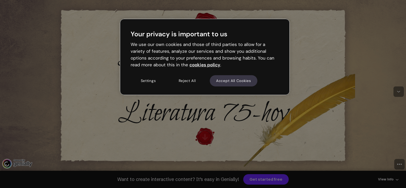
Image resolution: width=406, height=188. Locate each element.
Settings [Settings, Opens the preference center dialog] (148, 80)
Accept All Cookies (233, 80)
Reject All (187, 80)
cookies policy (204, 65)
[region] (205, 57)
